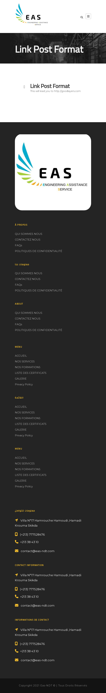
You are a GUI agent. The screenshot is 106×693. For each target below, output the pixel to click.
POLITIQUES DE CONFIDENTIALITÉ (38, 251)
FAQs (18, 245)
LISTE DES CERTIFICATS (30, 373)
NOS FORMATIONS (27, 367)
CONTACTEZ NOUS (27, 239)
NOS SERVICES (25, 361)
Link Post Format (50, 86)
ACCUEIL (21, 355)
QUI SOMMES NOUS (28, 234)
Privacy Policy (24, 384)
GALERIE (20, 378)
